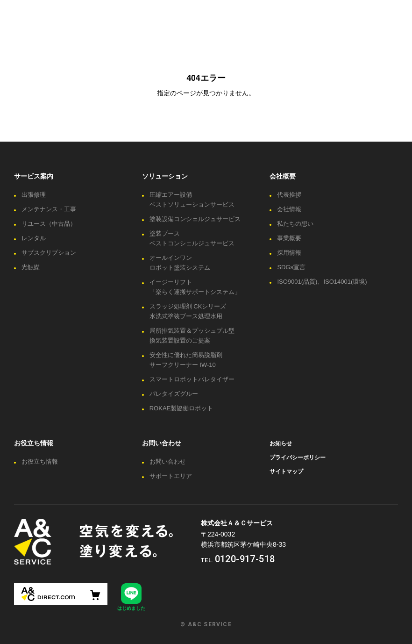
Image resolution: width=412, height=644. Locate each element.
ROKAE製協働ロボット (181, 408)
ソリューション (165, 176)
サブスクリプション (48, 252)
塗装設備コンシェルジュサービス (195, 218)
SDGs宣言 (291, 267)
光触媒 (30, 267)
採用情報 (289, 252)
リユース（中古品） (48, 223)
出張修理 (33, 194)
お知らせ (281, 443)
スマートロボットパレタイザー (191, 379)
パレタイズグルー (173, 393)
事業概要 (289, 238)
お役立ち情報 (33, 443)
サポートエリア (170, 475)
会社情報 (289, 209)
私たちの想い (295, 223)
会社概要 (283, 176)
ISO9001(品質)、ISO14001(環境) (322, 281)
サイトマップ (286, 471)
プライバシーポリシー (298, 457)
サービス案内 (33, 176)
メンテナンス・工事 (48, 209)
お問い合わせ (161, 443)
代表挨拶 (289, 194)
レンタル (33, 238)
